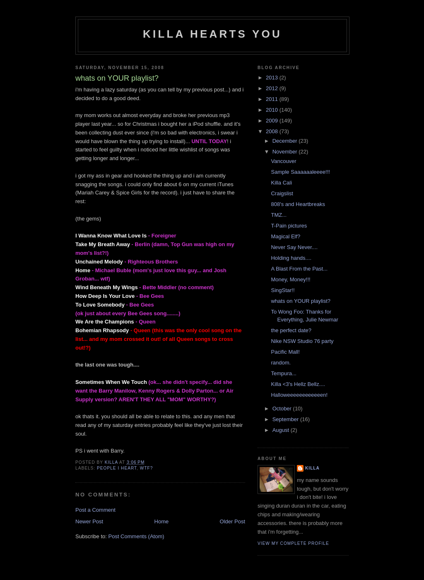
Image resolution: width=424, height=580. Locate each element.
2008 (272, 131)
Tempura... (283, 373)
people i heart (117, 468)
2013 (272, 77)
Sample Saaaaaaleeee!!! (300, 172)
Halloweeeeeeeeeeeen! (299, 395)
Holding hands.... (291, 258)
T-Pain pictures (289, 226)
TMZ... (279, 215)
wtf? (146, 468)
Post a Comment (95, 510)
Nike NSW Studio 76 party (302, 341)
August (281, 430)
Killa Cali (281, 183)
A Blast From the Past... (299, 269)
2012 (272, 88)
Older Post (232, 521)
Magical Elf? (285, 236)
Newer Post (89, 521)
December (285, 141)
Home (161, 521)
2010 (272, 110)
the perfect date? (291, 330)
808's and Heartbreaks (298, 204)
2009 (272, 120)
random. (281, 363)
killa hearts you (212, 34)
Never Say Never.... (294, 247)
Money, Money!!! (290, 279)
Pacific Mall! (285, 352)
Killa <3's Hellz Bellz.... (298, 384)
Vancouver (283, 161)
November (285, 152)
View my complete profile (293, 543)
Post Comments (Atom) (136, 536)
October (282, 408)
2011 (272, 99)
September (286, 419)
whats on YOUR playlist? (300, 301)
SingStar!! (282, 290)
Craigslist (282, 193)
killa (312, 468)
